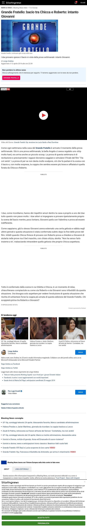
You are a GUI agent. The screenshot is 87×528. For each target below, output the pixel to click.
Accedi (82, 3)
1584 (44, 487)
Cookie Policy (18, 513)
